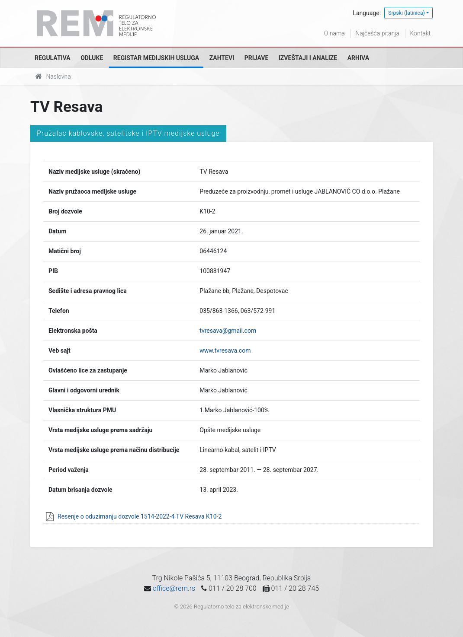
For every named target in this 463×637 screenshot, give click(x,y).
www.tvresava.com (225, 350)
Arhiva (358, 57)
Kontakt (420, 33)
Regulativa (53, 57)
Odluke (91, 57)
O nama (334, 33)
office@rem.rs (174, 588)
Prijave (256, 57)
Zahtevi (221, 57)
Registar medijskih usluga (156, 57)
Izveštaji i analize (308, 57)
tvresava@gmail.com (227, 330)
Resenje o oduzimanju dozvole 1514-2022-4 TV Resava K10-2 (140, 516)
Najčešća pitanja (377, 33)
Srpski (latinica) (406, 13)
